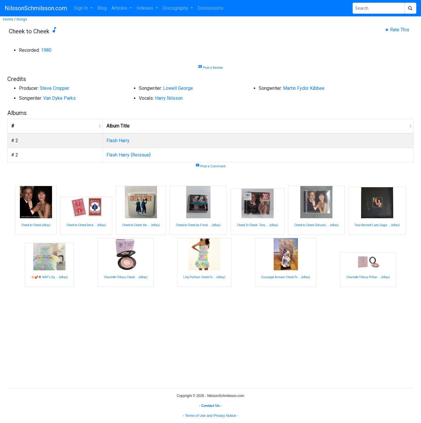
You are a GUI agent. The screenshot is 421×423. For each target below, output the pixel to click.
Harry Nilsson (169, 98)
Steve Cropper (54, 88)
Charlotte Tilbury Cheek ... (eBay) (126, 277)
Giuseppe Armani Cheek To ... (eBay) (285, 277)
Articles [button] (119, 8)
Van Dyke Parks (59, 98)
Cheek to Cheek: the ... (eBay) (141, 225)
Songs (21, 19)
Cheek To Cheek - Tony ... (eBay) (257, 225)
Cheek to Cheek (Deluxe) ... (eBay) (316, 225)
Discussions (210, 8)
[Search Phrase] (379, 8)
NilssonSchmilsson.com (36, 8)
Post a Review (210, 68)
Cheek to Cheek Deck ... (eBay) (86, 225)
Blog (102, 8)
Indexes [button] (145, 8)
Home (8, 19)
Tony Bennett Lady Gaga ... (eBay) (377, 225)
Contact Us (210, 406)
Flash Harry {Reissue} (128, 155)
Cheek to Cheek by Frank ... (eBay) (198, 225)
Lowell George (178, 88)
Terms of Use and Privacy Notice (210, 416)
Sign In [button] (81, 8)
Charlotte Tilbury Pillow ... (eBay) (368, 277)
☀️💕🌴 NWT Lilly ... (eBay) (49, 277)
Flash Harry (118, 140)
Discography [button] (176, 8)
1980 (46, 50)
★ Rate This (397, 29)
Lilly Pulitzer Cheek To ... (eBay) (204, 277)
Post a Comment (210, 166)
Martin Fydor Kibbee (304, 88)
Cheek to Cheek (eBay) (36, 225)
